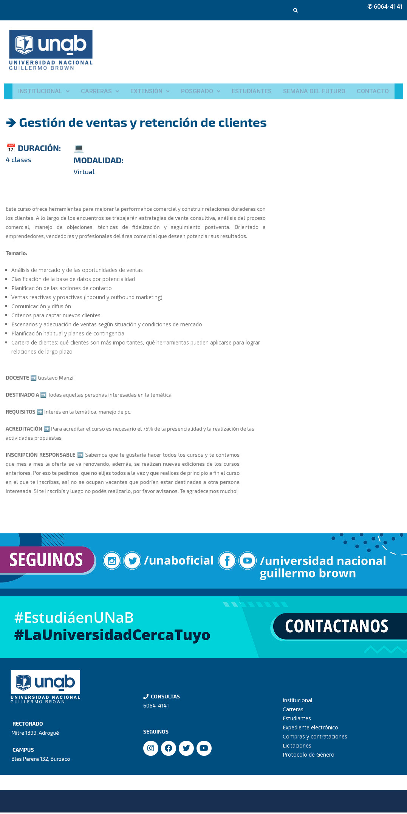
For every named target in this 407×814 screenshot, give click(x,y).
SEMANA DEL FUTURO (314, 92)
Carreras (293, 710)
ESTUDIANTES (252, 92)
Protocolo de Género (308, 756)
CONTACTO (373, 92)
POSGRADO (200, 92)
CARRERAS (100, 92)
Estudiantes (297, 719)
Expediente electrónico (310, 728)
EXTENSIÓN (150, 92)
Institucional (297, 701)
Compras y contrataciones (315, 737)
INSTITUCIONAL (44, 92)
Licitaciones (297, 747)
